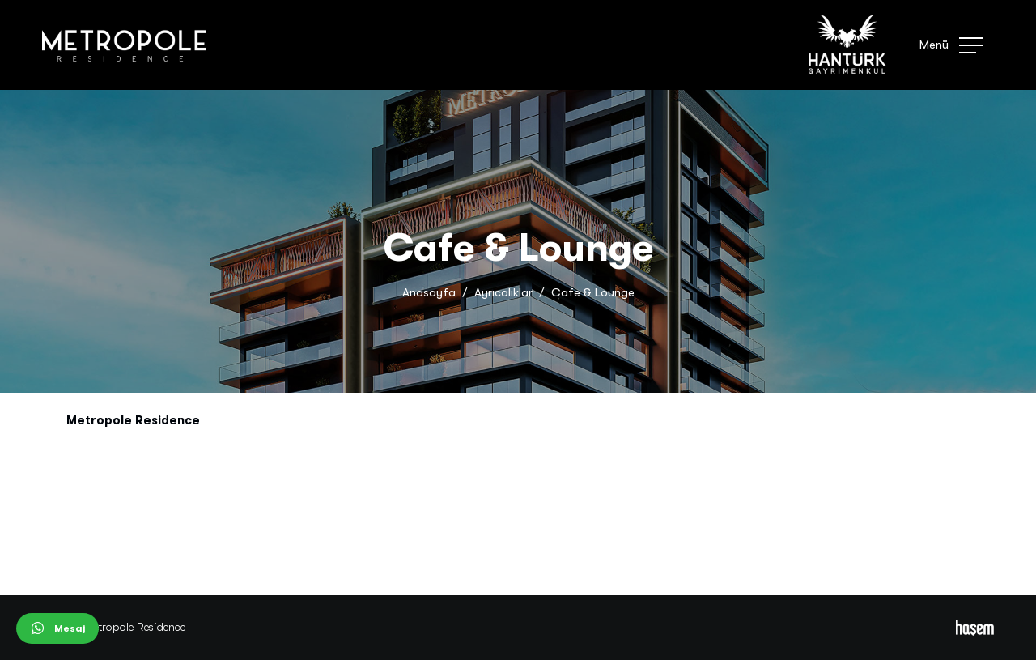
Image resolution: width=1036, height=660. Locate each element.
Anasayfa (429, 292)
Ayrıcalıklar (503, 292)
